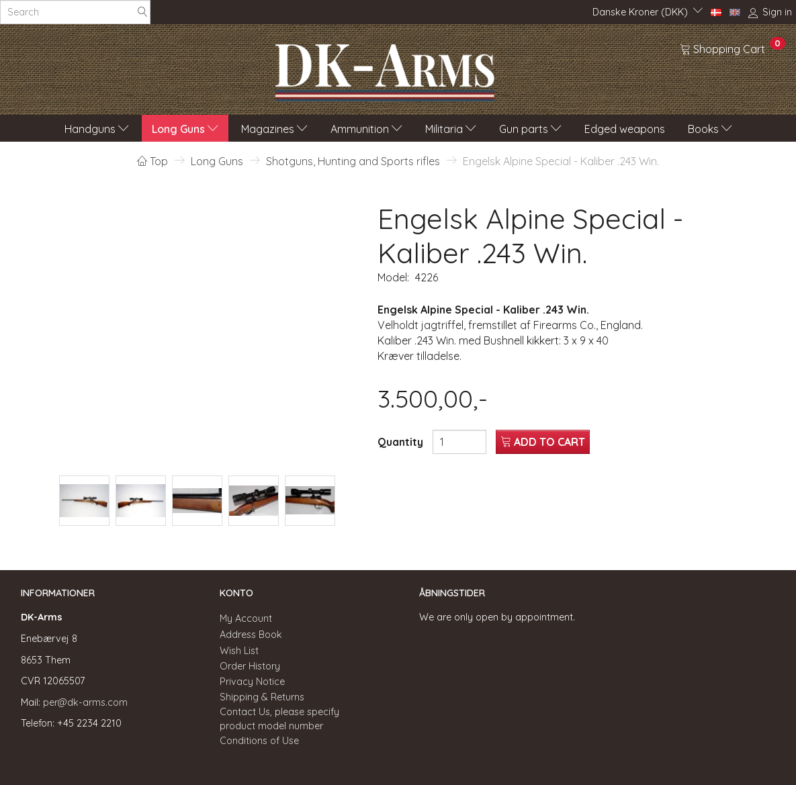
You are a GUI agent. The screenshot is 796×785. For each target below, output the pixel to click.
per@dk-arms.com (85, 702)
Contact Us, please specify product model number (279, 719)
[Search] (142, 12)
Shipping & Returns (262, 697)
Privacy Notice (252, 682)
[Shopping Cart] (732, 48)
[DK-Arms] (384, 69)
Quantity (402, 442)
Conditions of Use (259, 741)
